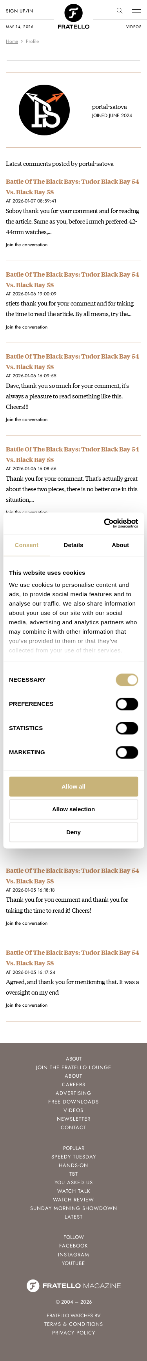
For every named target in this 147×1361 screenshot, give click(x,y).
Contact (73, 1127)
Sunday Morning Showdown (73, 1208)
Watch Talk (73, 1191)
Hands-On (73, 1165)
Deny (73, 832)
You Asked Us (73, 1182)
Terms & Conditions (73, 1324)
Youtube (73, 1263)
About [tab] (120, 545)
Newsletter (74, 1119)
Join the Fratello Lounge (73, 1067)
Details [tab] (73, 545)
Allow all (73, 786)
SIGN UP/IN (19, 10)
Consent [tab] (26, 545)
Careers (73, 1084)
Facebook (73, 1245)
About (73, 1076)
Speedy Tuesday (73, 1156)
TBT (73, 1174)
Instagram (73, 1254)
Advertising (73, 1093)
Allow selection (73, 809)
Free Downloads (73, 1101)
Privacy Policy (73, 1332)
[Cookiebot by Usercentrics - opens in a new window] (104, 523)
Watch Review (73, 1199)
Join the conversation (26, 244)
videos (133, 27)
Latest (74, 1217)
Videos (73, 1110)
